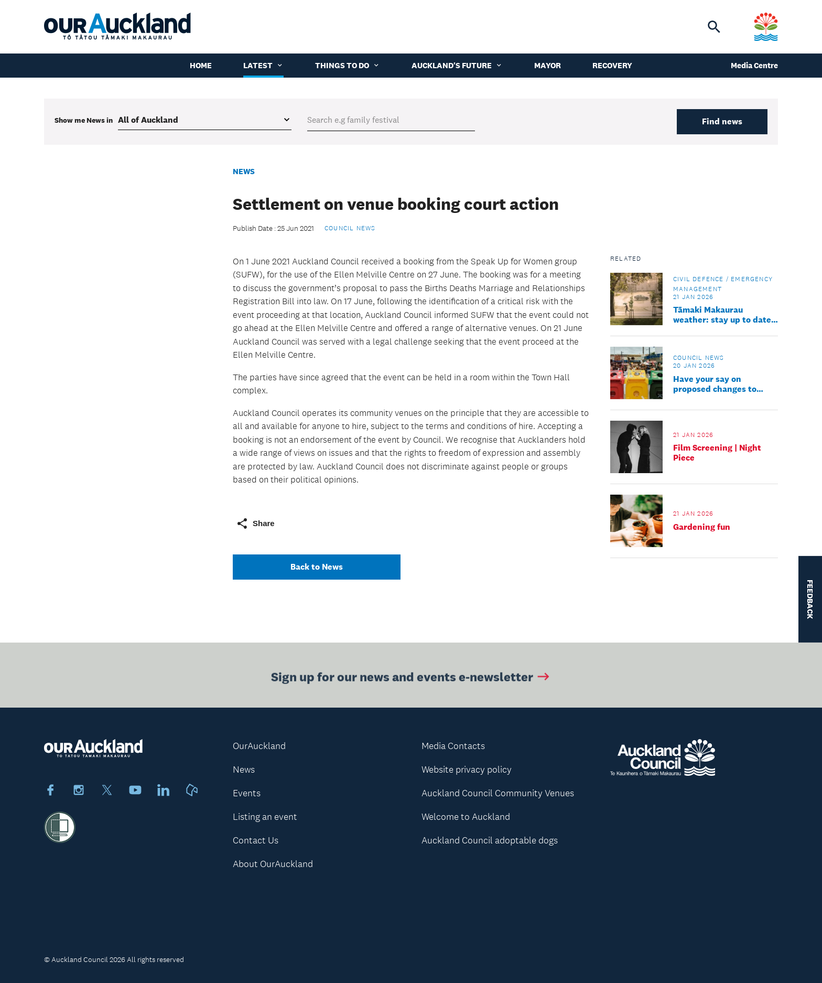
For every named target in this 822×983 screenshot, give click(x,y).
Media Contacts (453, 746)
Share (255, 523)
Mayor (547, 65)
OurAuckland (259, 746)
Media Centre (754, 65)
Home (201, 65)
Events (247, 793)
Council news (350, 228)
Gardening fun (701, 527)
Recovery (612, 65)
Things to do (347, 65)
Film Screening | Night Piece (717, 453)
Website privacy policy (466, 769)
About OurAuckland (273, 864)
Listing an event (265, 816)
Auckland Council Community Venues (497, 793)
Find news (722, 121)
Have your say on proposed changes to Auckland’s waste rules (718, 384)
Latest (263, 65)
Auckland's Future (457, 65)
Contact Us (255, 840)
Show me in (84, 120)
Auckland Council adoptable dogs (489, 840)
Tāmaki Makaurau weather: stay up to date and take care (722, 315)
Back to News (316, 566)
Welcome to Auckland (465, 816)
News (244, 171)
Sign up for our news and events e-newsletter (411, 678)
